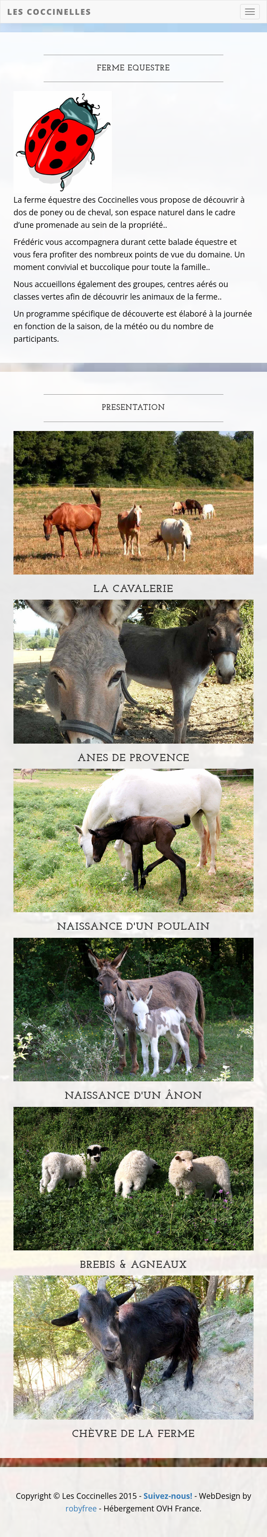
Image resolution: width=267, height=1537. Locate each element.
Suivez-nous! (167, 1495)
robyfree (81, 1508)
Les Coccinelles (49, 11)
